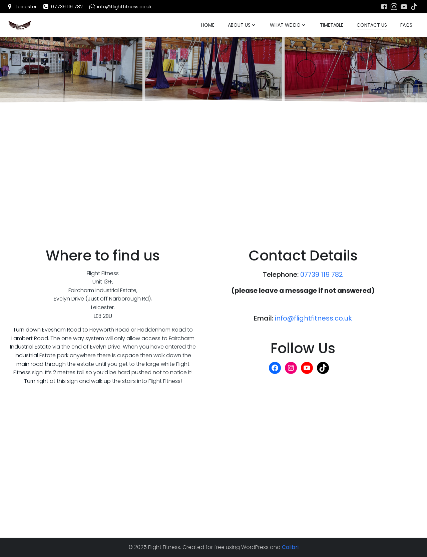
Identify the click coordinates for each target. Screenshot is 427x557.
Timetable (331, 25)
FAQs (406, 25)
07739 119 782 (321, 274)
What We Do (288, 25)
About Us (242, 25)
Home (208, 25)
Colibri (290, 547)
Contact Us (372, 25)
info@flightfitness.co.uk (313, 318)
